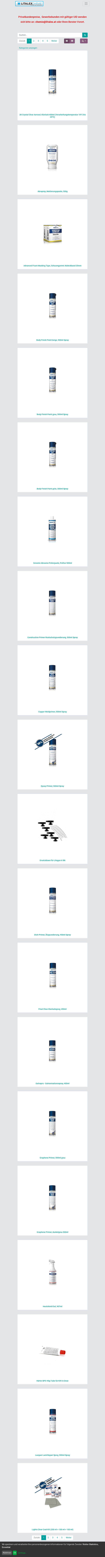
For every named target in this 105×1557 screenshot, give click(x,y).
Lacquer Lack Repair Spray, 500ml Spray (52, 1455)
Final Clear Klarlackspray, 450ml (52, 1009)
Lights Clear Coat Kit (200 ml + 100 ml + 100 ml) (52, 1529)
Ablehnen (7, 1553)
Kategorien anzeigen (28, 48)
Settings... (22, 1553)
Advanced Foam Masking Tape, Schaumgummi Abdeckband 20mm (52, 266)
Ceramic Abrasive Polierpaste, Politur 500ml (52, 563)
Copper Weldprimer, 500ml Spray (52, 712)
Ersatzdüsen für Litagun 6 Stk (52, 860)
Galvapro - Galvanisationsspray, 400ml (52, 1083)
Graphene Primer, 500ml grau (52, 1158)
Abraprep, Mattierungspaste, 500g (53, 191)
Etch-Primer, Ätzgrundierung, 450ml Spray (52, 935)
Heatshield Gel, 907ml (52, 1306)
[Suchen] (85, 35)
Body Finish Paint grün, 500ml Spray (52, 489)
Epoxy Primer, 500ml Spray (52, 786)
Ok (15, 1553)
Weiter (54, 41)
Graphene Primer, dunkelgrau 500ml (52, 1232)
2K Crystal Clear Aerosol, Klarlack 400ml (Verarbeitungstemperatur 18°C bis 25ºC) (52, 116)
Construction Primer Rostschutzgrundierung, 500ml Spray (52, 637)
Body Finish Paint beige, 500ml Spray (52, 340)
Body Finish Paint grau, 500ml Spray (52, 414)
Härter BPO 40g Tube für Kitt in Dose (52, 1381)
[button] (84, 41)
